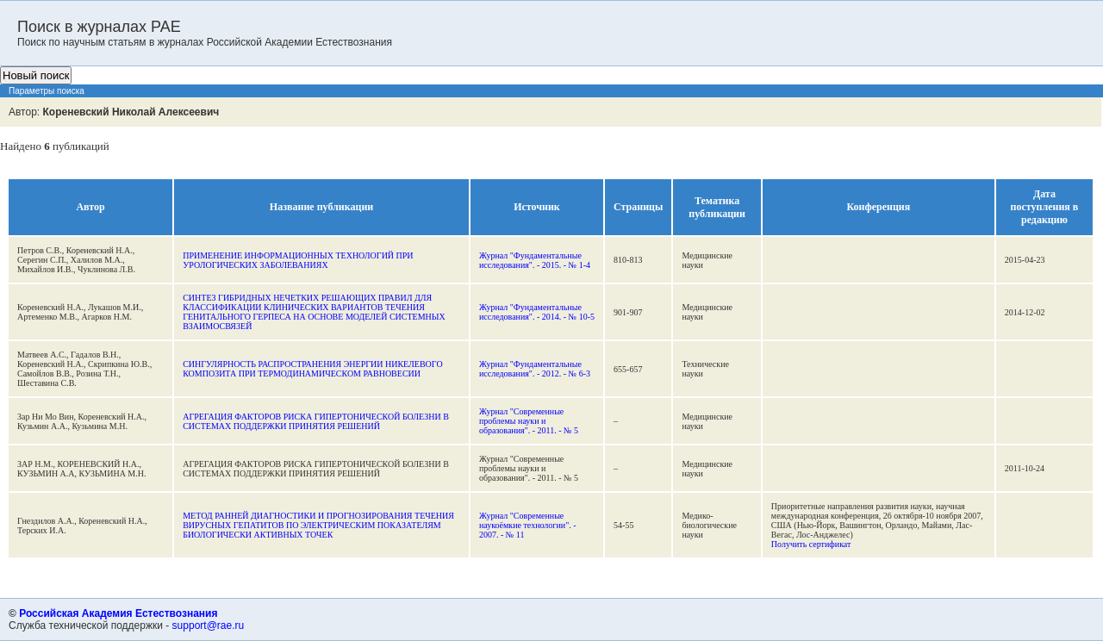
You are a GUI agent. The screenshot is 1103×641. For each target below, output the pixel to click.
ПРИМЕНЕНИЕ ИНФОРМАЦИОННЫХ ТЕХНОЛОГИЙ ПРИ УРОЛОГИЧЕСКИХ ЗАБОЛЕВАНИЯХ (298, 260)
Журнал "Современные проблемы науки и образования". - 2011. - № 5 (528, 421)
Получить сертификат (811, 544)
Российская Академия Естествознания (118, 613)
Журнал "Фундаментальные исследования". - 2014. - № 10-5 (537, 311)
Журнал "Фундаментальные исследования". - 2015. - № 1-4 (534, 260)
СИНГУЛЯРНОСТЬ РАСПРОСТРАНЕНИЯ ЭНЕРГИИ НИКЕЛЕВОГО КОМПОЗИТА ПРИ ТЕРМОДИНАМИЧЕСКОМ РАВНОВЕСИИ (312, 368)
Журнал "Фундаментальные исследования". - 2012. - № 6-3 (534, 368)
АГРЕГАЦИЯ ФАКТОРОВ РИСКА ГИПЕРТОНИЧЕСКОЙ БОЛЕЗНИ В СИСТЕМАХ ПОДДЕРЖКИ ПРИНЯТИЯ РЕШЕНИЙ (316, 421)
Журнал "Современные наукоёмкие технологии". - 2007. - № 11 (527, 525)
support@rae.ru (208, 625)
